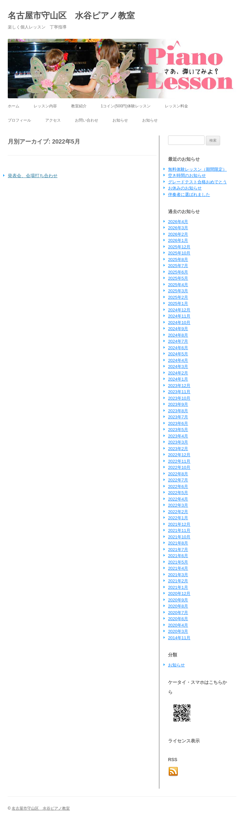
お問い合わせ (86, 120)
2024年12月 (179, 310)
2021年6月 (178, 555)
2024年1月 (178, 379)
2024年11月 (179, 316)
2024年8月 (178, 335)
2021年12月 (179, 524)
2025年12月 (179, 246)
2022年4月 (178, 499)
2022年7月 (178, 480)
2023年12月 (179, 385)
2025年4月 (178, 284)
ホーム (13, 106)
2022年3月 (178, 505)
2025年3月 (178, 290)
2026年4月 (178, 221)
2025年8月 (178, 259)
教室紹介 (79, 106)
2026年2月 (178, 234)
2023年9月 (178, 404)
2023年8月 (178, 410)
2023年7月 (178, 417)
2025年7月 (178, 265)
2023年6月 (178, 423)
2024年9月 (178, 328)
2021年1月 (178, 587)
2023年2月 (178, 448)
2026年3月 (178, 227)
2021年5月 (178, 562)
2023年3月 (178, 442)
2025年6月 (178, 272)
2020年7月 (178, 612)
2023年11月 (179, 391)
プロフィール (19, 120)
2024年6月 (178, 347)
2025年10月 (179, 253)
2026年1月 (178, 240)
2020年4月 (178, 625)
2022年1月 (178, 517)
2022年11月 (179, 461)
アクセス (53, 120)
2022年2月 (178, 511)
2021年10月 (179, 536)
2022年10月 (179, 467)
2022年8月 (178, 473)
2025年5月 (178, 278)
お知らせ (120, 120)
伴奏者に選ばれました (189, 194)
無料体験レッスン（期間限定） (197, 169)
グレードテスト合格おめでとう (197, 181)
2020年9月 (178, 600)
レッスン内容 (45, 106)
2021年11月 (179, 530)
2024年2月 (178, 373)
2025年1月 (178, 303)
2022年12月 (179, 454)
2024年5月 (178, 353)
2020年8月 (178, 606)
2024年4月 (178, 360)
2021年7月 (178, 549)
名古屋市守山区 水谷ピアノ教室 (71, 15)
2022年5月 (178, 492)
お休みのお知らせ (185, 188)
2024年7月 (178, 341)
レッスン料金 (176, 106)
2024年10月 (179, 322)
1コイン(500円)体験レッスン (126, 106)
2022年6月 (178, 486)
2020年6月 (178, 618)
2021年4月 (178, 568)
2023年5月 (178, 429)
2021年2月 (178, 580)
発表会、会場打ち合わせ (33, 175)
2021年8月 (178, 543)
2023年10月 (179, 398)
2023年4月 (178, 436)
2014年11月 (179, 637)
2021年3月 (178, 574)
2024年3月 (178, 366)
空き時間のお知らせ (187, 175)
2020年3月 (178, 631)
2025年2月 (178, 297)
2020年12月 (179, 593)
